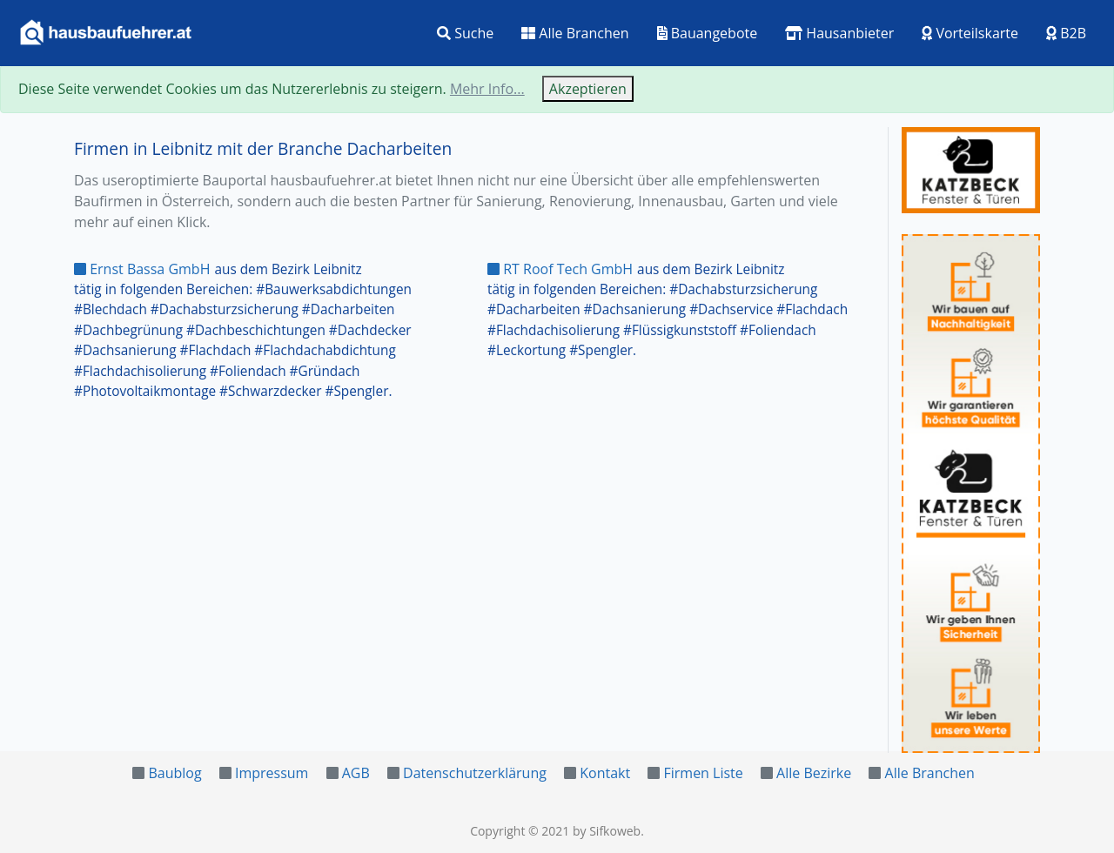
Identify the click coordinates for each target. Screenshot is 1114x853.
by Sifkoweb (607, 831)
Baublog (174, 772)
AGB (356, 772)
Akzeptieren (588, 88)
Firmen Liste (702, 772)
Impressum (271, 772)
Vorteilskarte (970, 33)
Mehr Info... (487, 88)
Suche (465, 33)
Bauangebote (707, 33)
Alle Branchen (574, 33)
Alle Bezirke (813, 772)
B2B (1066, 33)
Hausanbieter (839, 33)
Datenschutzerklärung (475, 772)
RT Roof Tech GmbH (560, 269)
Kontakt (605, 772)
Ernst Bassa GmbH (142, 269)
